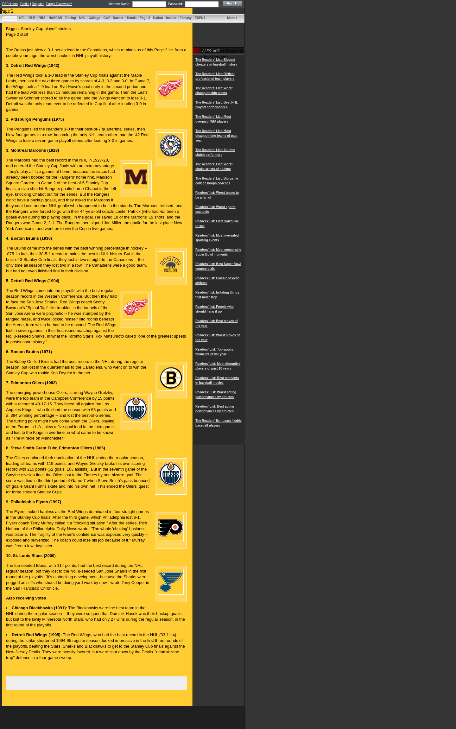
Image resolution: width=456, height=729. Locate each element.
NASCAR (55, 18)
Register (38, 4)
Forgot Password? (59, 4)
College (94, 18)
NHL (82, 18)
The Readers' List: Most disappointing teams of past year (216, 135)
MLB (31, 18)
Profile (24, 4)
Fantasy (186, 18)
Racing (70, 18)
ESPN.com (10, 4)
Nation (158, 18)
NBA (42, 18)
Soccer (118, 18)
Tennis (131, 18)
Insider (171, 18)
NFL (22, 18)
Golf (106, 18)
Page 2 (145, 18)
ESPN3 (200, 18)
